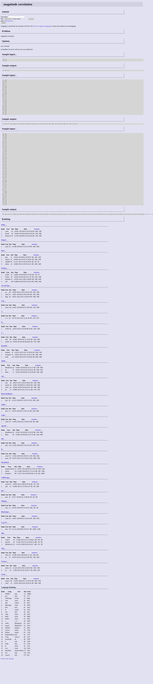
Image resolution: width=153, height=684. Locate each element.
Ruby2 (3, 263)
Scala (3, 597)
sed (2, 399)
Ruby (3, 248)
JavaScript (5, 309)
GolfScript (5, 501)
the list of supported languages (42, 26)
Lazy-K (4, 546)
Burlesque (5, 535)
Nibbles (4, 524)
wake (3, 438)
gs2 (2, 513)
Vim (2, 571)
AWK (3, 384)
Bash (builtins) (6, 417)
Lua (2, 324)
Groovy (4, 584)
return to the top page (7, 681)
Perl (2, 274)
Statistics (37, 252)
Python (4, 291)
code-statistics (8, 21)
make (3, 427)
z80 (2, 556)
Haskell (4, 369)
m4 (2, 462)
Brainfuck (5, 485)
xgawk (3, 449)
